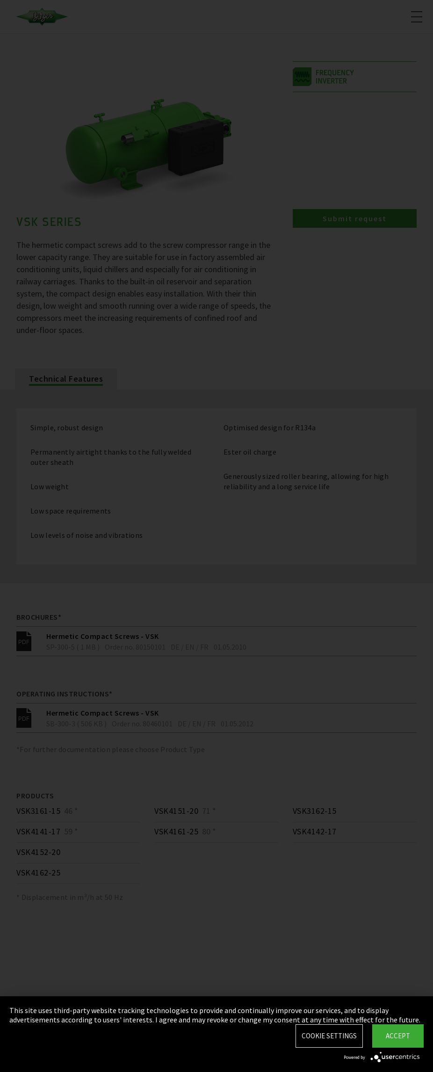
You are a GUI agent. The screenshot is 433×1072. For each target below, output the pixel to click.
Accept (398, 1035)
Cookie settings (329, 1035)
